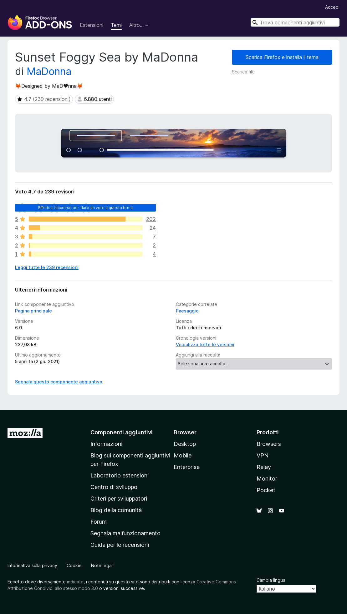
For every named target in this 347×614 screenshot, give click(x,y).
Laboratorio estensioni (119, 475)
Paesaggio (187, 310)
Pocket (266, 490)
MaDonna (49, 71)
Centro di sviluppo (113, 487)
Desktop (185, 444)
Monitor (267, 478)
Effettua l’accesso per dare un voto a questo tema (85, 207)
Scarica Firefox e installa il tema (282, 57)
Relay (264, 467)
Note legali (102, 565)
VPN (262, 455)
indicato (75, 581)
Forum (98, 521)
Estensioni (91, 25)
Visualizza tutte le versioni (205, 344)
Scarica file (243, 71)
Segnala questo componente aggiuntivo (58, 381)
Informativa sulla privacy (32, 565)
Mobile (182, 455)
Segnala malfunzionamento (125, 533)
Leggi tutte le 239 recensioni (47, 267)
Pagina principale (33, 310)
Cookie (74, 565)
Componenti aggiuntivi (121, 432)
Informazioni (106, 444)
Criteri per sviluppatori (118, 498)
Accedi (332, 7)
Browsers (269, 444)
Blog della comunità (116, 510)
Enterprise (187, 467)
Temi (116, 25)
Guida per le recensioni (119, 545)
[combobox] (295, 22)
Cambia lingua (271, 580)
